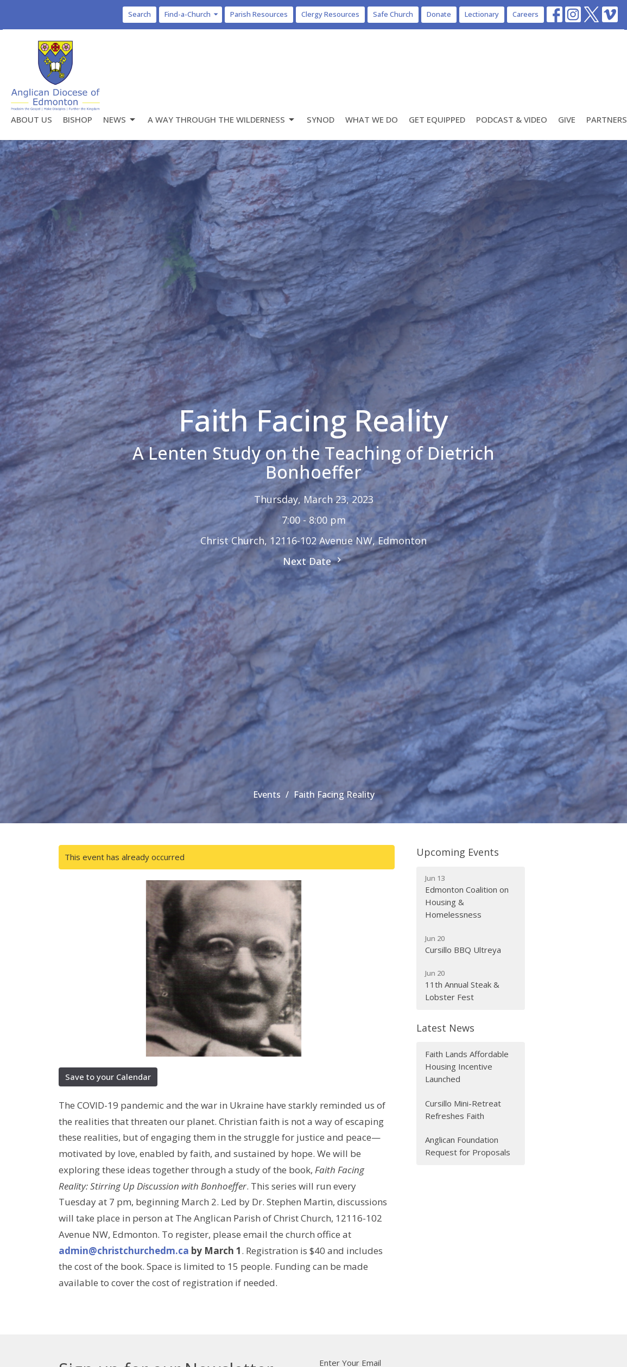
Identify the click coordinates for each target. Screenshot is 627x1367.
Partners (606, 119)
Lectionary (482, 14)
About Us (31, 119)
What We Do (371, 119)
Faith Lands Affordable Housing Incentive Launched (467, 1066)
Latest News (445, 1027)
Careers (525, 14)
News (120, 119)
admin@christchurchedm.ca (124, 1250)
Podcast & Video (511, 119)
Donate (439, 14)
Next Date (313, 561)
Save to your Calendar (108, 1076)
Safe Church (393, 14)
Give (566, 119)
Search (139, 14)
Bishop (77, 119)
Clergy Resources (330, 14)
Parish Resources (259, 14)
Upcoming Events (457, 852)
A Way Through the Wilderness (222, 119)
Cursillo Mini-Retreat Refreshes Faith (463, 1109)
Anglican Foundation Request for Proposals (467, 1146)
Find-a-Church (191, 14)
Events (267, 794)
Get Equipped (437, 119)
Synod (320, 119)
